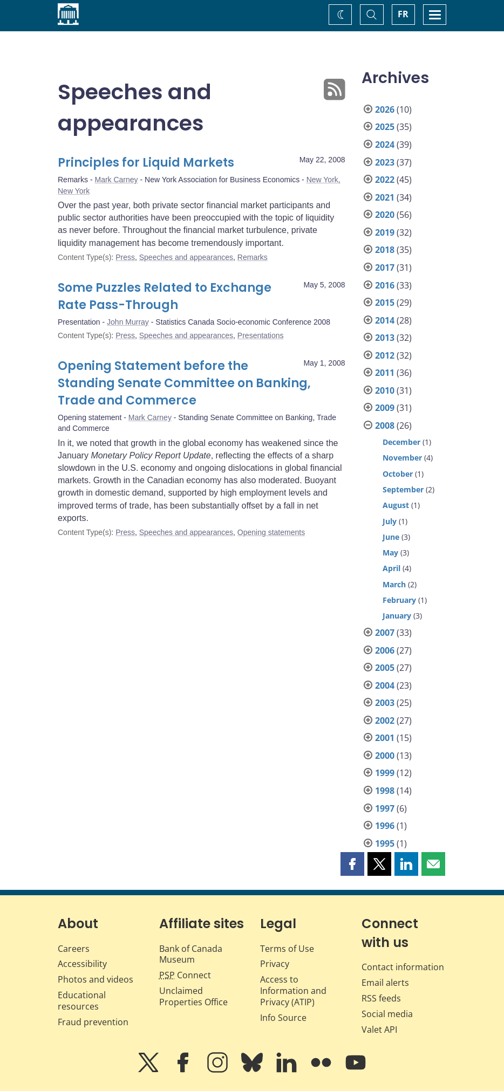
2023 (384, 162)
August (396, 505)
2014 (384, 320)
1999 (384, 773)
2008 (384, 425)
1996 (384, 826)
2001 (384, 738)
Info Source (283, 1018)
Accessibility (82, 964)
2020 (384, 215)
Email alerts (385, 983)
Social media (387, 1014)
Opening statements (271, 532)
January (397, 615)
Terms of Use (287, 949)
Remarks (252, 257)
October (398, 474)
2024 (384, 144)
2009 (384, 408)
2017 (384, 267)
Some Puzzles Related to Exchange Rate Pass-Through (164, 296)
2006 (384, 650)
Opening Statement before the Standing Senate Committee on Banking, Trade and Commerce (184, 383)
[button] (352, 864)
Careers (74, 949)
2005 (384, 668)
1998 (384, 791)
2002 (384, 720)
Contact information (403, 967)
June (391, 537)
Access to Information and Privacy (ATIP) (293, 990)
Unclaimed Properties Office (193, 996)
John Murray (128, 322)
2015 (384, 302)
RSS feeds (381, 998)
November (402, 457)
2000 (384, 755)
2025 (384, 127)
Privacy (274, 964)
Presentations (260, 335)
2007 (384, 633)
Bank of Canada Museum (190, 954)
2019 (384, 232)
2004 (384, 685)
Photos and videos (95, 979)
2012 (384, 355)
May (390, 552)
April (391, 568)
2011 (384, 373)
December (401, 442)
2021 (384, 197)
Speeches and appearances (186, 257)
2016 (384, 285)
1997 (384, 808)
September (403, 489)
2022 (384, 180)
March (394, 584)
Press (125, 257)
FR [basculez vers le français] (403, 14)
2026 (384, 109)
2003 (384, 703)
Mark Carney (116, 179)
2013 (384, 338)
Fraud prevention (93, 1022)
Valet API (379, 1029)
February (399, 600)
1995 (384, 843)
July (390, 521)
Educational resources (82, 1000)
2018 (384, 250)
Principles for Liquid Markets (146, 162)
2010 (384, 390)
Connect (185, 975)
